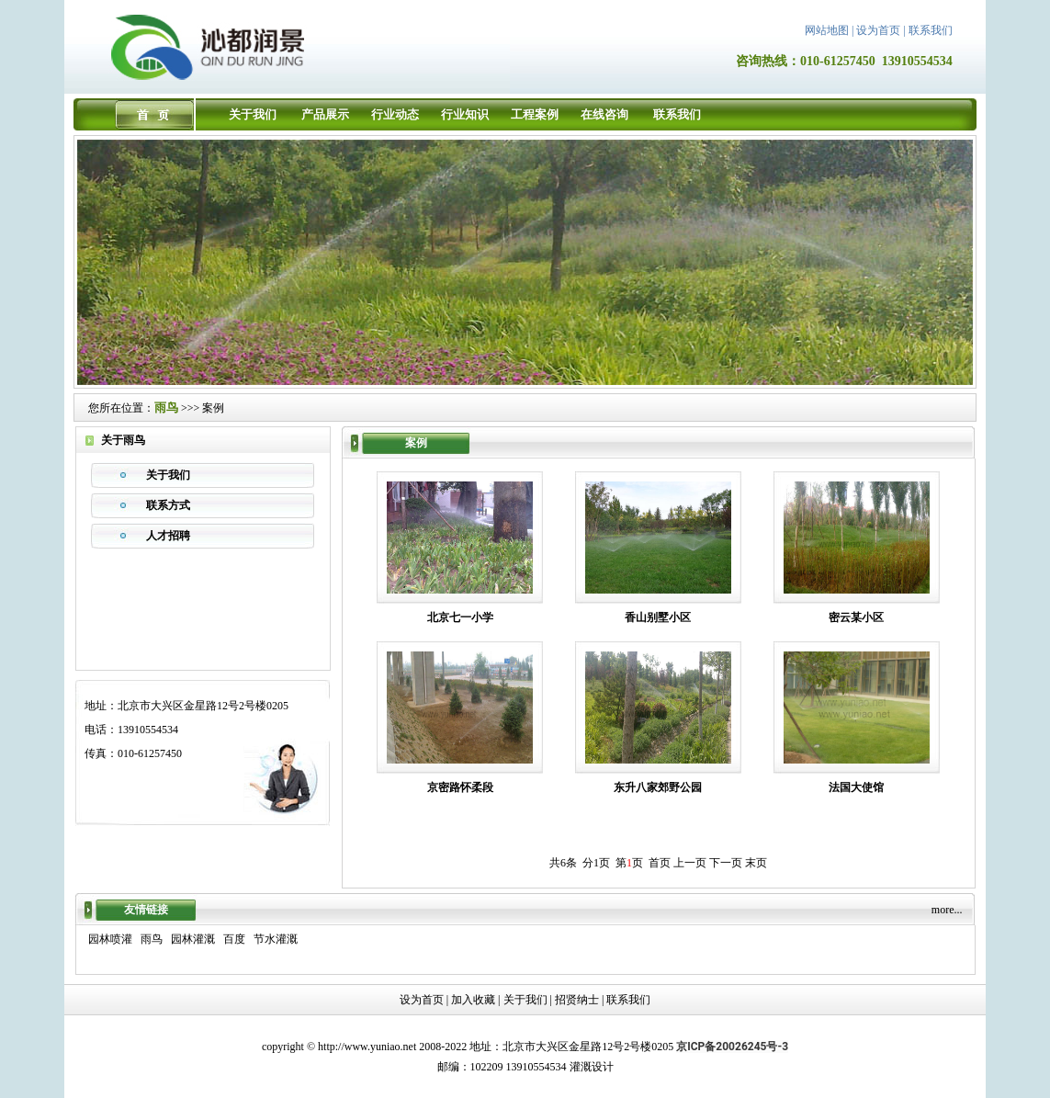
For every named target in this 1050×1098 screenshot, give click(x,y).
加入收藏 (473, 999)
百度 (234, 939)
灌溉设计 (592, 1066)
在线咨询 (604, 114)
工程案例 (535, 114)
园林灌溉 (193, 939)
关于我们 (253, 114)
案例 (213, 408)
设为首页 (878, 30)
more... (947, 909)
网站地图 (827, 30)
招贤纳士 (577, 999)
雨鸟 (166, 407)
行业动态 (395, 114)
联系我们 (931, 30)
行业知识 (465, 114)
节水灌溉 (276, 939)
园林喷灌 (110, 939)
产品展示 (325, 114)
